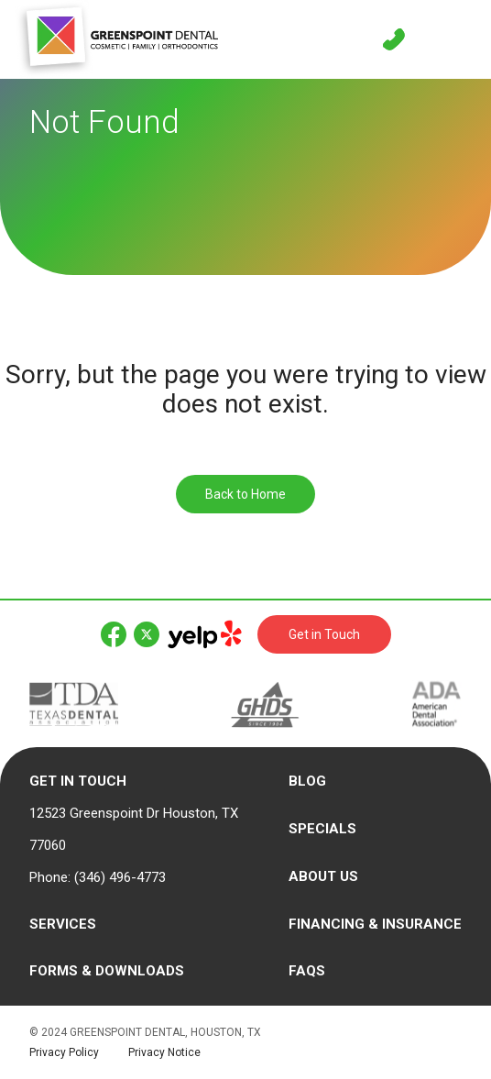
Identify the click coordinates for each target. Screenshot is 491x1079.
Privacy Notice (164, 1052)
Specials (322, 828)
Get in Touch (324, 634)
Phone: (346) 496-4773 (97, 877)
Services (62, 924)
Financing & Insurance (375, 924)
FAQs (307, 971)
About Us (323, 876)
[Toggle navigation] (454, 39)
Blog (307, 781)
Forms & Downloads (106, 971)
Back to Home (245, 494)
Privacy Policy (64, 1052)
